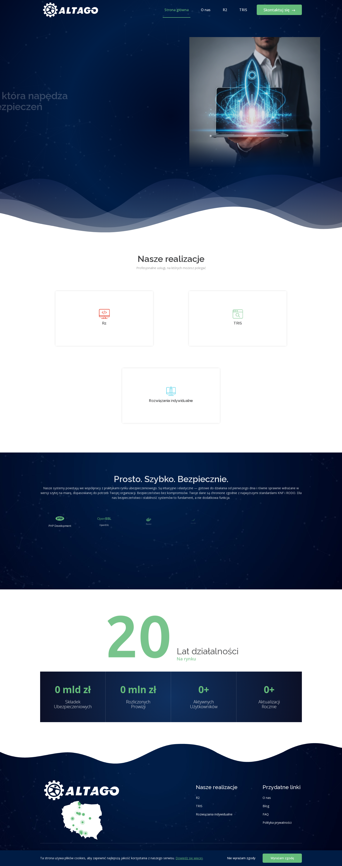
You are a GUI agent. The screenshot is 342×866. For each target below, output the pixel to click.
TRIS (243, 9)
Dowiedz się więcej (189, 858)
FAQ (266, 814)
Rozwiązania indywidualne (214, 814)
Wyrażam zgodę (282, 858)
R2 (225, 9)
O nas (205, 9)
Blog (266, 806)
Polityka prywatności (277, 822)
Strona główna (176, 9)
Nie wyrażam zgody (241, 858)
